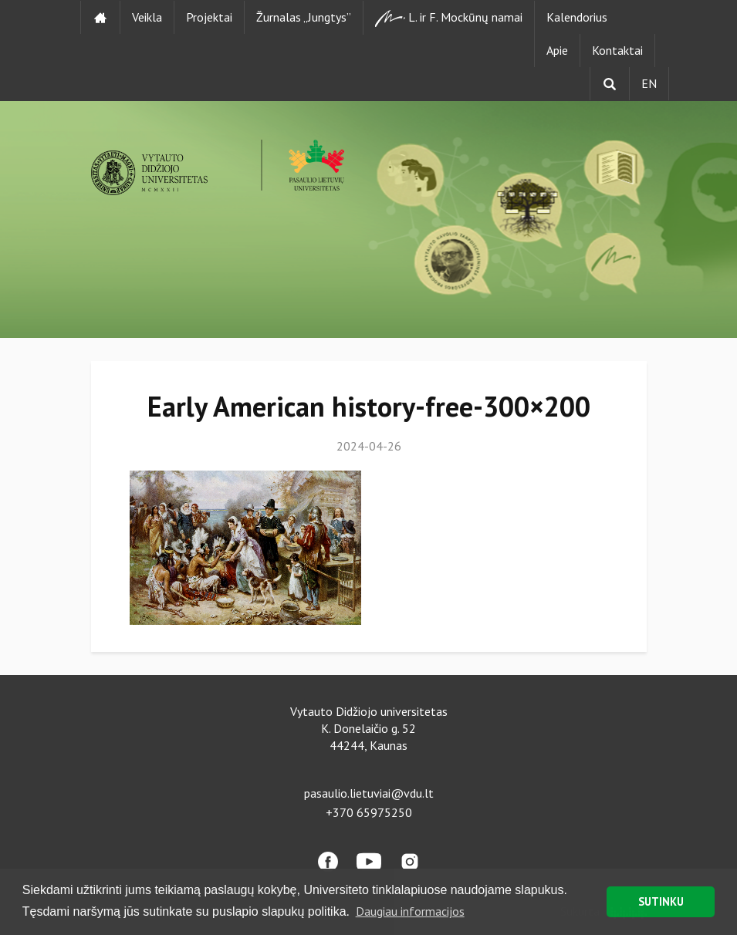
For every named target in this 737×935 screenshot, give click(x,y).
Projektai (209, 17)
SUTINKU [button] (661, 901)
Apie (557, 50)
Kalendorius (576, 17)
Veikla (147, 17)
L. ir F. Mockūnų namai (448, 18)
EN (649, 83)
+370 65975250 (369, 812)
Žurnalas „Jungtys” (303, 17)
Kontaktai (617, 50)
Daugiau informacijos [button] (410, 911)
